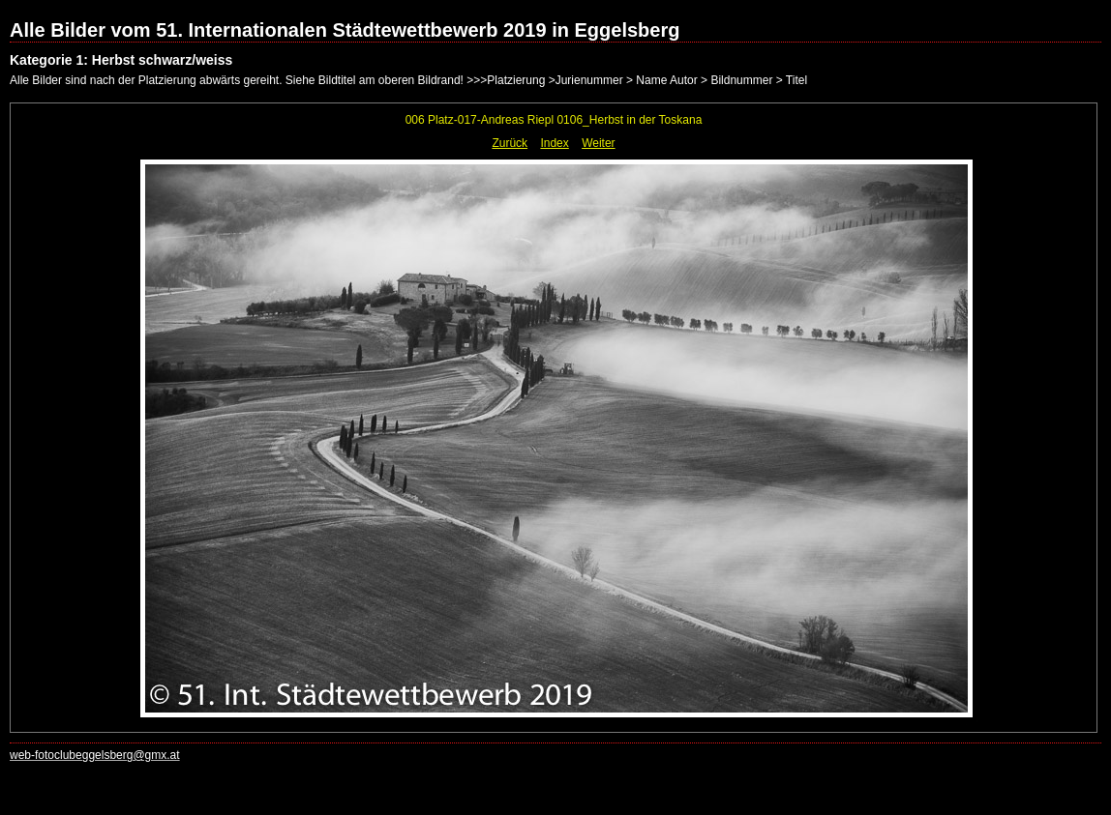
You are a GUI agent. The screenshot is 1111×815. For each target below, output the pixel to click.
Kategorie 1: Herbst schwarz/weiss (121, 60)
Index (554, 143)
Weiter (598, 143)
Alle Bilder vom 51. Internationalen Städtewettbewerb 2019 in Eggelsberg (344, 30)
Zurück (509, 143)
